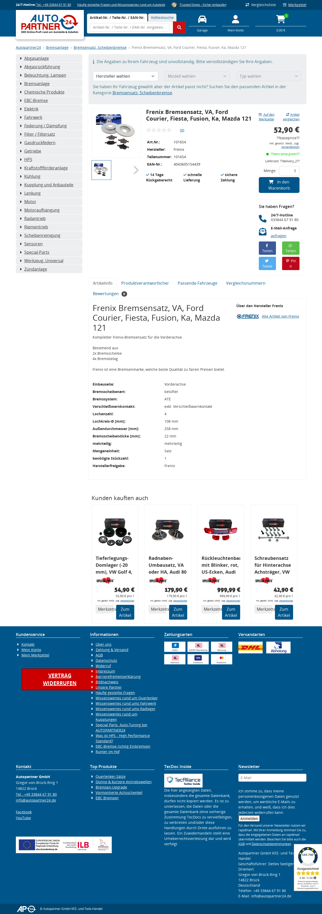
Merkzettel (294, 4)
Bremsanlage (57, 47)
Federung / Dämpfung (43, 126)
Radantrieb (33, 218)
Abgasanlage (34, 58)
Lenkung (30, 193)
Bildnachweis (107, 681)
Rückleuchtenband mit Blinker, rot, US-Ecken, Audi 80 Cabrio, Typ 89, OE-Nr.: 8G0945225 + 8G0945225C (221, 566)
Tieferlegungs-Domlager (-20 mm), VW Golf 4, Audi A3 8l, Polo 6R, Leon (114, 566)
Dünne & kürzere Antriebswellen (124, 781)
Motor (28, 201)
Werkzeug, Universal (41, 260)
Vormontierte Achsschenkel (119, 792)
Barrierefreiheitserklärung (118, 676)
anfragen (278, 235)
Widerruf (103, 665)
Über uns (104, 644)
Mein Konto (31, 649)
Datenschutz (106, 660)
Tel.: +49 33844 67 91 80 (53, 5)
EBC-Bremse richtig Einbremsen (123, 746)
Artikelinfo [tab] (103, 283)
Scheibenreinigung (40, 235)
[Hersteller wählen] (126, 76)
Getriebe (30, 151)
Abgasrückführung (40, 67)
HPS (26, 159)
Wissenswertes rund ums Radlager (126, 708)
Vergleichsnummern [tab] (245, 283)
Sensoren (31, 244)
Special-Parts (34, 252)
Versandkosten (290, 147)
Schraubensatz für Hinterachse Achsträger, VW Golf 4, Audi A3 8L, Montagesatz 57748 (273, 566)
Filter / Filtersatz (37, 134)
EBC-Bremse (34, 100)
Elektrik (29, 109)
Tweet (267, 264)
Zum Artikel (125, 612)
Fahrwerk (31, 117)
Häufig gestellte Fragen (115, 692)
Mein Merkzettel (35, 655)
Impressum (105, 671)
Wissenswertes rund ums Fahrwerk (126, 703)
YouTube (23, 817)
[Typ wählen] (269, 76)
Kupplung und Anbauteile (46, 185)
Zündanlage (33, 269)
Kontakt (28, 644)
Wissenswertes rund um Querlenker (127, 698)
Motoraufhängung (40, 210)
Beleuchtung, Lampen (43, 75)
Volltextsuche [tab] (162, 17)
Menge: (270, 170)
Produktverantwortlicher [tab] (145, 283)
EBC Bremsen (107, 797)
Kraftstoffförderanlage (44, 168)
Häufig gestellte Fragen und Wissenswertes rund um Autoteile (121, 5)
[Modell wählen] (197, 76)
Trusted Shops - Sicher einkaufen (203, 5)
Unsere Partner (109, 687)
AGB (99, 655)
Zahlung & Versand (112, 649)
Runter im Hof (108, 751)
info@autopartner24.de (36, 800)
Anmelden (249, 818)
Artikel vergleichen (291, 116)
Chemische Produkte (42, 92)
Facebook (24, 811)
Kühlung (30, 176)
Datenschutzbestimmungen (271, 844)
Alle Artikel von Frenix (280, 316)
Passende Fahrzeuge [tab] (197, 283)
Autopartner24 (28, 47)
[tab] (117, 17)
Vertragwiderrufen (59, 679)
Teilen (267, 248)
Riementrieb (34, 227)
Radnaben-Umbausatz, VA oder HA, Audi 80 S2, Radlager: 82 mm (167, 566)
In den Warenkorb (279, 185)
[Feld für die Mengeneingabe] (289, 171)
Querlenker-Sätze (111, 776)
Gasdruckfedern (37, 142)
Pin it (290, 263)
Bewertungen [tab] (110, 294)
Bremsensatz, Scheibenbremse (100, 47)
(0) (182, 130)
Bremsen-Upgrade (111, 787)
